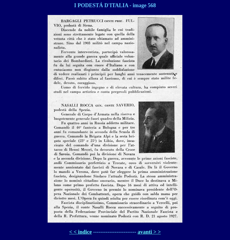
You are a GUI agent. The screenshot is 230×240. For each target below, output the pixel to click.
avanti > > (149, 232)
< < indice (80, 232)
